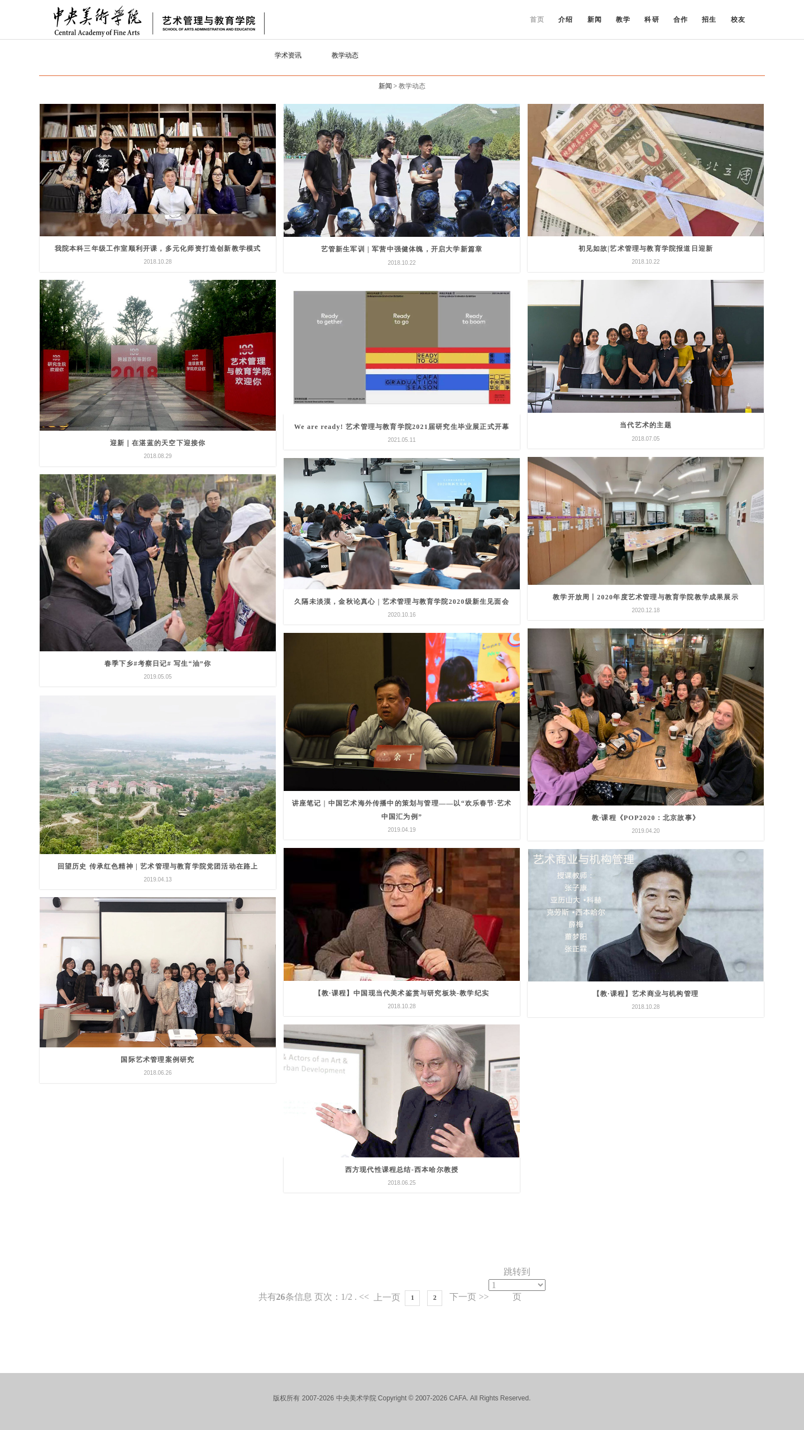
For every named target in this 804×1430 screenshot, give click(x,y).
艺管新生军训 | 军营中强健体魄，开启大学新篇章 (401, 249)
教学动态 (345, 55)
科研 (651, 19)
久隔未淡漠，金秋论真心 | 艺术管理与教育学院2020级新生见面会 (401, 602)
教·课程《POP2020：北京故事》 (646, 818)
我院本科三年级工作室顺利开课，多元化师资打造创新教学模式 (158, 248)
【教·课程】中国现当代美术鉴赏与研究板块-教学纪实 (401, 993)
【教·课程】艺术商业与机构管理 (645, 994)
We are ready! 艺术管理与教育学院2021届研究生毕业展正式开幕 (401, 427)
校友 (738, 19)
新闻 (594, 19)
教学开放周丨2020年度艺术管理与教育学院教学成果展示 (645, 597)
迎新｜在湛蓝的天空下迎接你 (158, 443)
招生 (709, 19)
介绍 (565, 19)
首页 (537, 19)
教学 (623, 19)
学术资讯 (288, 55)
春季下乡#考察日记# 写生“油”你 (157, 664)
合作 (680, 19)
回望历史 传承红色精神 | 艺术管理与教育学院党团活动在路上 (158, 866)
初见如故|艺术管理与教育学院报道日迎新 (645, 248)
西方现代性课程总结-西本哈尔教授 (401, 1170)
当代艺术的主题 (645, 425)
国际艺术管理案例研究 (157, 1060)
